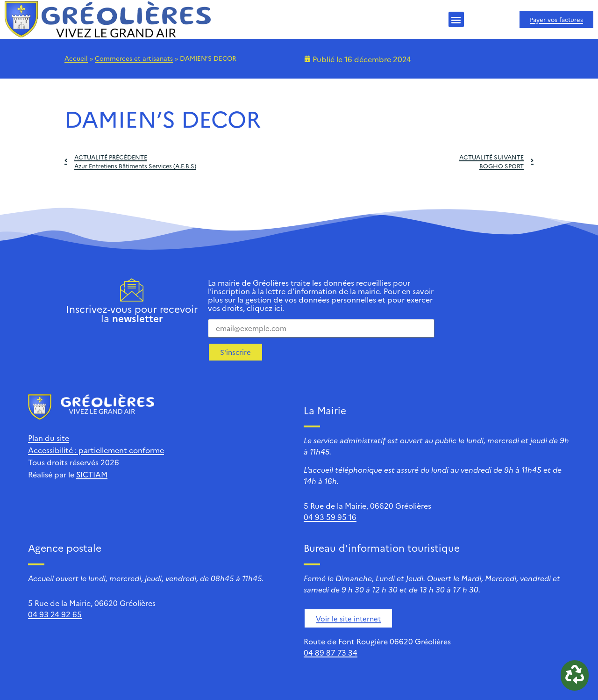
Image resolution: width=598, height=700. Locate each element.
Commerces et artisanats (134, 58)
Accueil (76, 58)
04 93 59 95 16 (330, 517)
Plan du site (48, 438)
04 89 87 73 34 (330, 652)
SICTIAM (91, 474)
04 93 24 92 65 (55, 614)
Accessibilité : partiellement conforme (96, 450)
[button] (456, 19)
